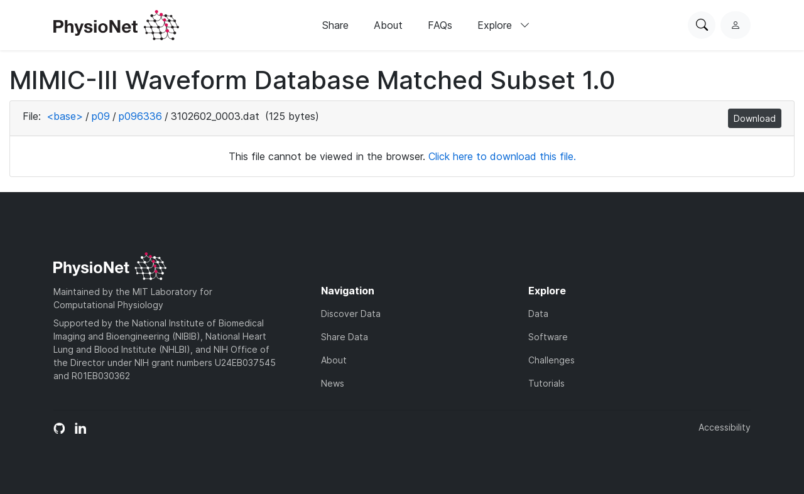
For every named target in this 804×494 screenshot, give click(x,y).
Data (538, 313)
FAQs (440, 25)
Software (548, 336)
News (332, 383)
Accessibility (724, 427)
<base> (64, 116)
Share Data (344, 336)
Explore (503, 25)
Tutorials (546, 383)
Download (755, 118)
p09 (101, 116)
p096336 (140, 116)
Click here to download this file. (502, 156)
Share (335, 25)
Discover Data (351, 313)
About (388, 25)
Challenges (551, 360)
